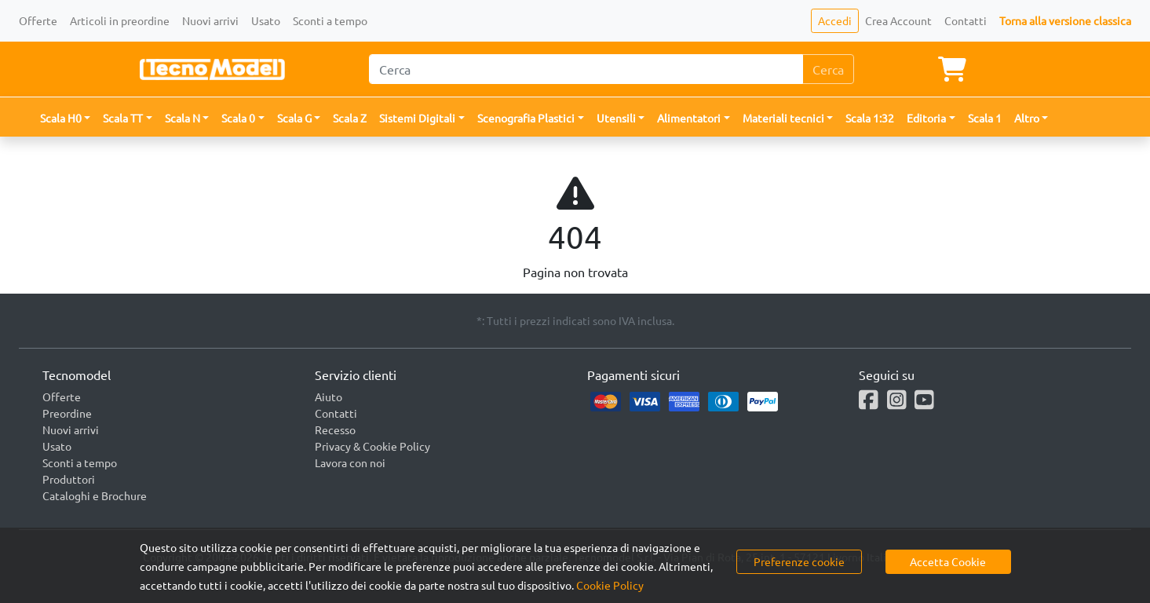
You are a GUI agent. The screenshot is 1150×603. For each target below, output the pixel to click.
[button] (65, 118)
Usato (265, 20)
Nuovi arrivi (210, 20)
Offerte (38, 20)
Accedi (835, 20)
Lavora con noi (350, 462)
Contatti (965, 20)
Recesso (335, 429)
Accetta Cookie (948, 561)
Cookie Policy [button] (610, 585)
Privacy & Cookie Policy (372, 446)
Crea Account (898, 20)
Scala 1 (985, 118)
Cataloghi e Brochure (94, 495)
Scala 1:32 (869, 118)
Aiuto (328, 396)
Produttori (68, 479)
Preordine (67, 413)
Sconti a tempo (330, 20)
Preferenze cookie (799, 561)
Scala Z (350, 118)
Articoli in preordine (120, 20)
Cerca (828, 69)
